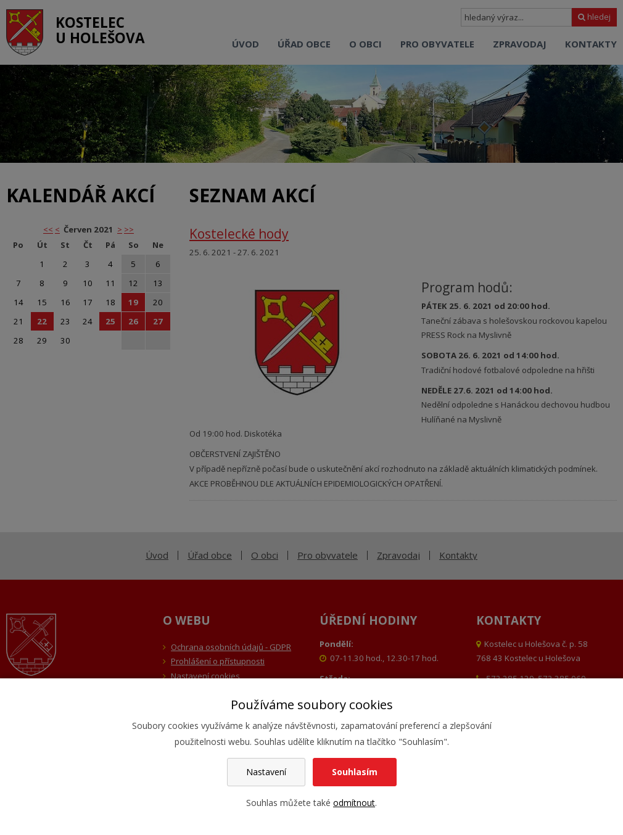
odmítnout (354, 802)
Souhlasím (355, 772)
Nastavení (266, 772)
